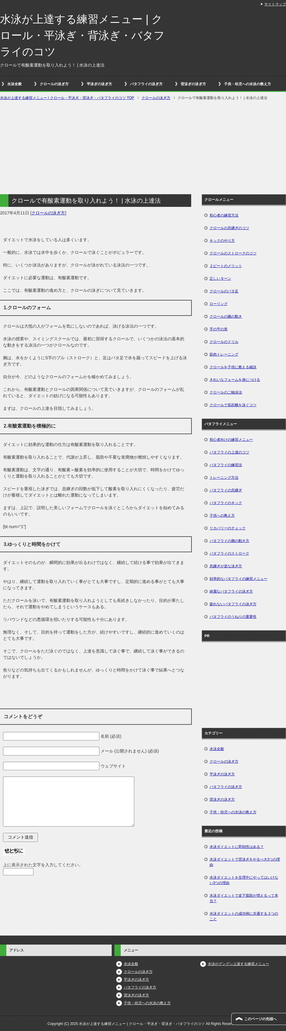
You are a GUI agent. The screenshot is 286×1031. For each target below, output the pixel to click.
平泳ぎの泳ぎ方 (99, 84)
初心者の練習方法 (224, 215)
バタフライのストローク (229, 553)
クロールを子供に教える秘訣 (233, 367)
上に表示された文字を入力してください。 (43, 864)
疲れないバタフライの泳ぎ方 (233, 604)
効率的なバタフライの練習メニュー (238, 579)
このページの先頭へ (260, 1019)
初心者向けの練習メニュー (231, 440)
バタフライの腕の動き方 (229, 541)
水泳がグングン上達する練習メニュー (238, 964)
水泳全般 (14, 84)
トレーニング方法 (224, 477)
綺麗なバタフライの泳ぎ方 (231, 591)
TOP (67, 98)
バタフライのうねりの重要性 (233, 617)
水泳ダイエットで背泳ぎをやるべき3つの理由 (245, 862)
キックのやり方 (222, 240)
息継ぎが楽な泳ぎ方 (226, 566)
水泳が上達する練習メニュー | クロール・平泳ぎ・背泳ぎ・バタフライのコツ (82, 35)
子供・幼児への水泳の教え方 (247, 84)
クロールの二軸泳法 (226, 392)
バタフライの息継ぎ (226, 490)
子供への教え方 (222, 515)
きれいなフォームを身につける (235, 380)
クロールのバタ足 (224, 291)
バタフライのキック (226, 503)
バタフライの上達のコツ (229, 452)
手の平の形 (219, 329)
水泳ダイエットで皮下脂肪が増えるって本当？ (244, 898)
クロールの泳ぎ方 (54, 84)
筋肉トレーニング (224, 354)
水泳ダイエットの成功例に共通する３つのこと (244, 916)
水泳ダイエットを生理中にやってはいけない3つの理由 (244, 880)
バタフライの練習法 (226, 465)
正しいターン (220, 278)
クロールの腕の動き (226, 316)
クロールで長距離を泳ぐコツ (233, 405)
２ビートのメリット (226, 266)
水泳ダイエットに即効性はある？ (237, 847)
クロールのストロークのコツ (233, 253)
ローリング (219, 304)
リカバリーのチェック (228, 528)
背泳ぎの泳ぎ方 (193, 84)
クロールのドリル (224, 342)
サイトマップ (275, 4)
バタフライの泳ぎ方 (146, 84)
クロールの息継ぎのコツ (229, 228)
